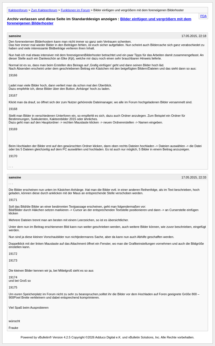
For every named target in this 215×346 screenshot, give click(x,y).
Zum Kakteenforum (44, 10)
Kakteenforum (17, 10)
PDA (203, 16)
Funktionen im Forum (75, 10)
